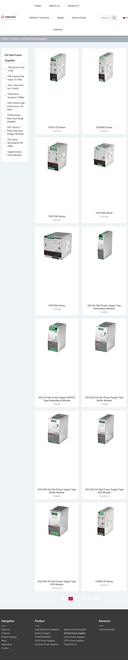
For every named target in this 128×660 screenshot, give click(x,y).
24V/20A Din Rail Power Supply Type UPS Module (104, 491)
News (60, 17)
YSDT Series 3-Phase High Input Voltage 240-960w (15, 130)
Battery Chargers (42, 633)
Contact (58, 29)
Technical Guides (107, 629)
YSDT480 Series (104, 213)
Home (38, 6)
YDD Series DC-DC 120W (16, 69)
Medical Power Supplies (75, 629)
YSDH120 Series (56, 127)
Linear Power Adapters (74, 637)
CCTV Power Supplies (74, 640)
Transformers (70, 644)
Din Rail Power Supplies (75, 633)
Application (79, 17)
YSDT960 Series (56, 305)
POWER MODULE (43, 637)
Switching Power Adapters (47, 629)
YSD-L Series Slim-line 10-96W (16, 87)
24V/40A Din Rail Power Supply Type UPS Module (57, 583)
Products (73, 6)
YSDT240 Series (56, 216)
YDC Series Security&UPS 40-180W (15, 143)
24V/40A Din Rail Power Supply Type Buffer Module (57, 491)
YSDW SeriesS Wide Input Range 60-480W (15, 118)
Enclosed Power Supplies (46, 644)
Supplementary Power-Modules (14, 153)
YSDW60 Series (104, 127)
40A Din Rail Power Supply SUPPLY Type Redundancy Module (56, 399)
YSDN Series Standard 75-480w (15, 96)
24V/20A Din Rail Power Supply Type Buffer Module (104, 399)
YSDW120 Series (104, 581)
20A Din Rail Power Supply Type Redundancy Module (104, 307)
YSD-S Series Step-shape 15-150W (16, 78)
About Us (54, 6)
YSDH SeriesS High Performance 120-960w (16, 106)
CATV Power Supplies (45, 640)
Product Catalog (39, 17)
